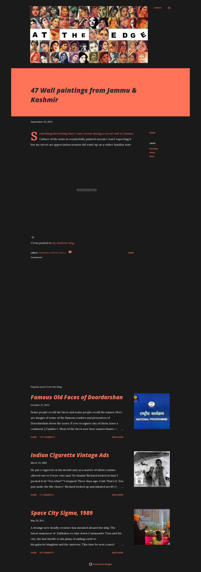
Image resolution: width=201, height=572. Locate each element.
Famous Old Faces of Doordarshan (77, 397)
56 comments (47, 552)
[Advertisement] (78, 350)
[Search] (157, 7)
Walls (151, 156)
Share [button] (152, 132)
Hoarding (153, 148)
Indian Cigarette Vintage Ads (70, 455)
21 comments (47, 494)
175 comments (47, 437)
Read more (117, 437)
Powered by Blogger (100, 564)
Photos (152, 152)
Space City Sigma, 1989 (62, 513)
